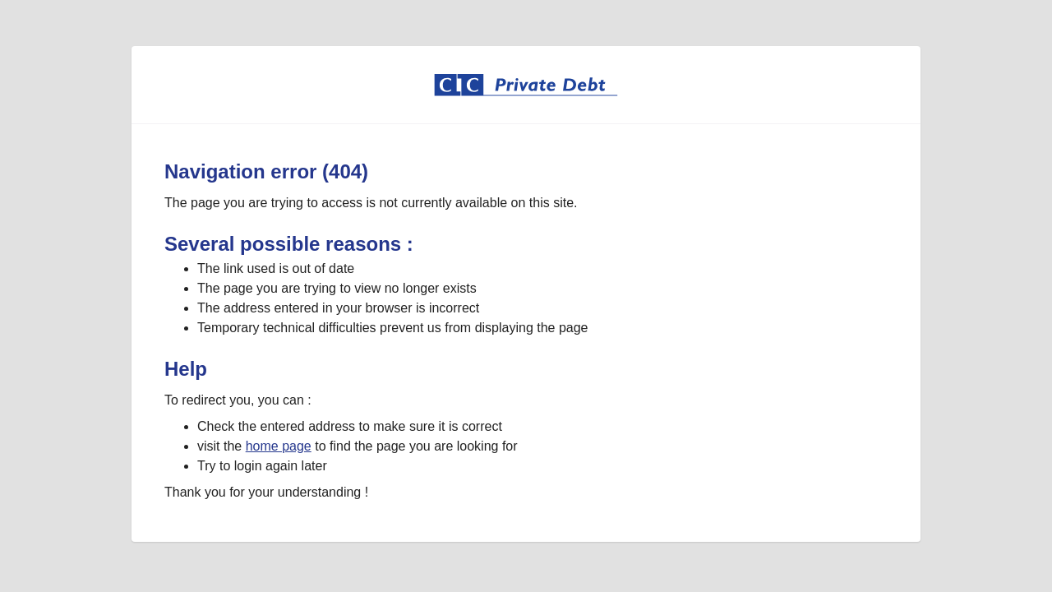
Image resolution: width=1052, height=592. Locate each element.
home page (278, 446)
